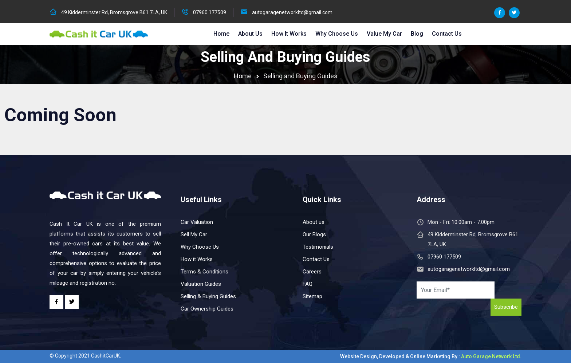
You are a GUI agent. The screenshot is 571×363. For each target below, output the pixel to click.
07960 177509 (209, 12)
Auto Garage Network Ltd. (491, 356)
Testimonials (318, 247)
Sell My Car (194, 234)
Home (221, 33)
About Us (250, 33)
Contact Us (447, 33)
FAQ (307, 284)
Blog (417, 33)
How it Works (289, 33)
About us (313, 222)
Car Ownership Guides (207, 308)
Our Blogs (314, 234)
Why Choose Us (336, 33)
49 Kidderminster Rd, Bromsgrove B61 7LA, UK (114, 12)
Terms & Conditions (204, 271)
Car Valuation (197, 222)
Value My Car (384, 33)
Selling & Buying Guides (208, 296)
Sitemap (312, 296)
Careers (312, 271)
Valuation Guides (201, 284)
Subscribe (506, 307)
